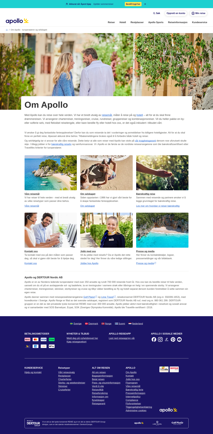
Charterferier (64, 379)
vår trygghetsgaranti (145, 141)
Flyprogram (132, 383)
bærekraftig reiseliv (61, 144)
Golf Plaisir (90, 297)
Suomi (120, 323)
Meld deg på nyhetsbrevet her (82, 338)
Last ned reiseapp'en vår (122, 338)
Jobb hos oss (133, 379)
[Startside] (17, 21)
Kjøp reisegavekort (76, 341)
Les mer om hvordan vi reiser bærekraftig (158, 206)
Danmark (91, 323)
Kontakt (130, 376)
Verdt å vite (98, 386)
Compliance (132, 400)
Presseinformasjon (135, 393)
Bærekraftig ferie (134, 389)
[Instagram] (160, 339)
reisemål (107, 115)
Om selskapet (87, 206)
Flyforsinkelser (133, 403)
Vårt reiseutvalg (66, 372)
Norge (106, 323)
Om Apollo (131, 372)
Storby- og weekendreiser (71, 383)
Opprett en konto (176, 13)
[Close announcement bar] (145, 4)
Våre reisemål (32, 206)
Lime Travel (108, 297)
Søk (156, 13)
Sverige (76, 323)
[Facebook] (154, 339)
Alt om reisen (99, 372)
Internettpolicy (133, 396)
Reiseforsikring (100, 393)
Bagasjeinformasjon (102, 376)
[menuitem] (111, 22)
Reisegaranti (98, 403)
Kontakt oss (31, 263)
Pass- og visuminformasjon (106, 383)
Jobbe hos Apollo (89, 263)
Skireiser (62, 386)
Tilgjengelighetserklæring (139, 407)
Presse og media (146, 263)
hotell (139, 115)
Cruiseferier (64, 389)
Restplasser (64, 376)
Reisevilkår (98, 389)
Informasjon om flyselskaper (100, 398)
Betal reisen (98, 379)
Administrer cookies (136, 410)
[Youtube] (179, 339)
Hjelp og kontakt (33, 372)
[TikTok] (167, 339)
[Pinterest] (173, 339)
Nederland (136, 323)
